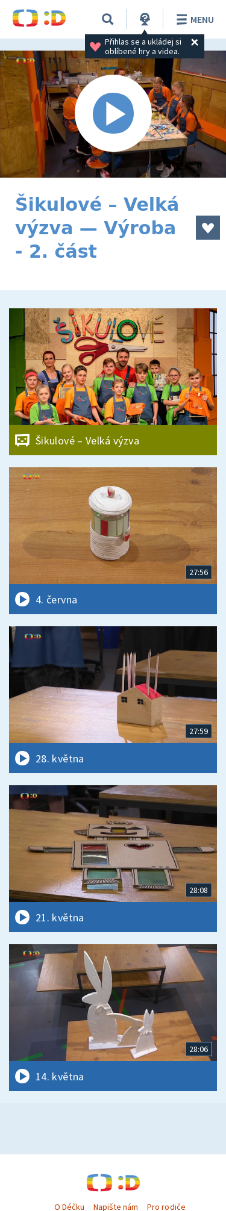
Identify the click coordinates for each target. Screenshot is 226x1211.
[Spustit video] (113, 114)
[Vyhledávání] (108, 19)
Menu (193, 19)
